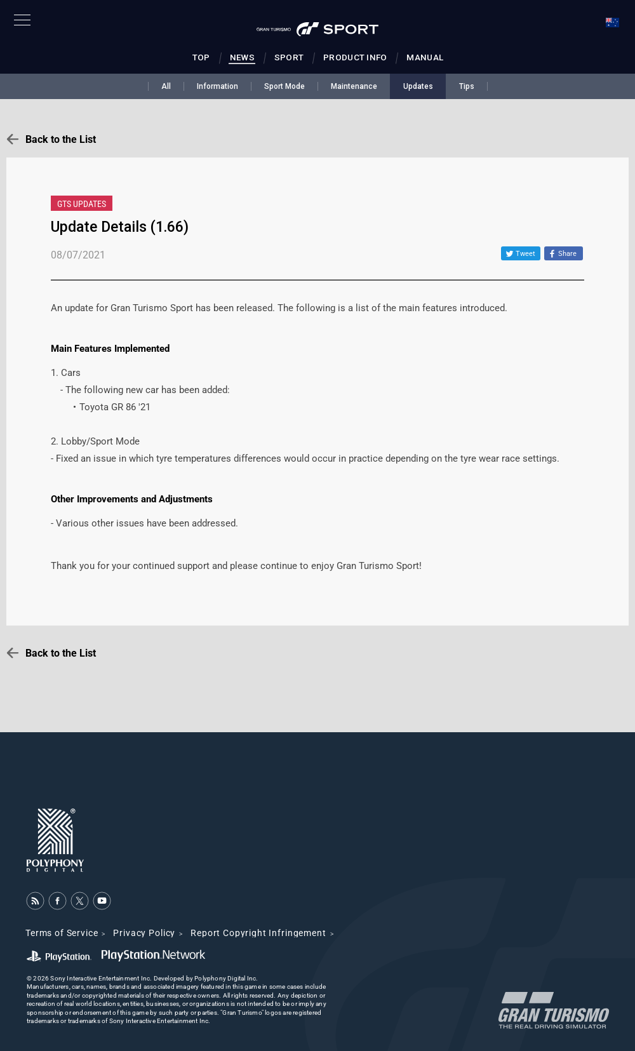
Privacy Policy (144, 932)
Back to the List (60, 139)
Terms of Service (61, 932)
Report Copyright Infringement (258, 932)
